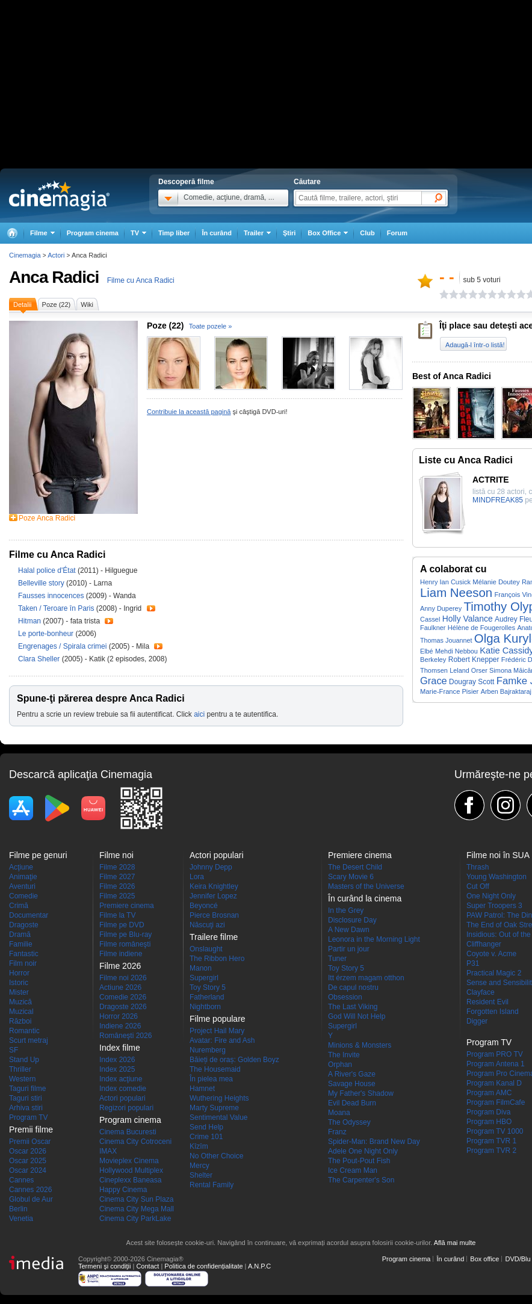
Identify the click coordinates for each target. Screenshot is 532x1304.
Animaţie (23, 877)
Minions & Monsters (359, 1045)
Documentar (28, 915)
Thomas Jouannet (446, 640)
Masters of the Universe (366, 886)
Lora (197, 877)
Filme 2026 (117, 886)
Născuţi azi (207, 925)
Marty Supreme (214, 1108)
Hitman (30, 621)
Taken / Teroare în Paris (56, 608)
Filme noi (116, 855)
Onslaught (206, 949)
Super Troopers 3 (494, 905)
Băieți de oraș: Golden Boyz (234, 1059)
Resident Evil (487, 1002)
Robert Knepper (474, 659)
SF (13, 1050)
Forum (397, 232)
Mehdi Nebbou (456, 651)
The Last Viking (353, 1007)
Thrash (477, 867)
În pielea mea (211, 1079)
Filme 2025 (117, 896)
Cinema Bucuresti (127, 1132)
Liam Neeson (456, 592)
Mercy (199, 1165)
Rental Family (212, 1185)
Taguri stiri (25, 1098)
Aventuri (22, 886)
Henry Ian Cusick (445, 582)
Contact (147, 1266)
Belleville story (42, 583)
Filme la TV (117, 915)
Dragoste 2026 (123, 1007)
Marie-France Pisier (449, 691)
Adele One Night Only (363, 1151)
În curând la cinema (364, 898)
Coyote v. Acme (491, 954)
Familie (20, 944)
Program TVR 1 (491, 1141)
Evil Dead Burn (352, 1103)
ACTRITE (490, 479)
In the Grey (345, 910)
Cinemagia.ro (59, 196)
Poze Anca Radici (47, 518)
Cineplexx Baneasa (130, 1180)
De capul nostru (353, 987)
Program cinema (93, 232)
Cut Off (477, 886)
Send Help (206, 1127)
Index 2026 (117, 1059)
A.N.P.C (259, 1266)
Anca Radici (54, 277)
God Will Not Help (356, 1016)
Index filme (119, 1047)
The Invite (344, 1055)
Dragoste (24, 925)
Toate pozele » (210, 326)
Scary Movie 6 (351, 877)
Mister (19, 992)
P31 (472, 963)
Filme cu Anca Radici (141, 280)
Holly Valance (467, 618)
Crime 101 (206, 1137)
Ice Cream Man (352, 1170)
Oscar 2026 (27, 1151)
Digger (476, 1021)
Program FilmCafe (495, 1102)
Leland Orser (468, 670)
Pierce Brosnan (214, 915)
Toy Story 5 (208, 987)
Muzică (20, 1002)
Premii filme (31, 1129)
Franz (337, 1132)
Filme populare (218, 1019)
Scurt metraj (28, 1040)
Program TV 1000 (495, 1131)
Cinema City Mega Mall (136, 1209)
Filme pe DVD (121, 925)
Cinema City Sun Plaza (136, 1199)
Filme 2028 (117, 867)
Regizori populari (126, 1108)
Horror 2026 (118, 1016)
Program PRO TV (494, 1054)
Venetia (21, 1218)
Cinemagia (25, 255)
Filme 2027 (117, 877)
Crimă (18, 905)
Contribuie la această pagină (188, 411)
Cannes (21, 1180)
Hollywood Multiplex (131, 1170)
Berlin (18, 1209)
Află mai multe (455, 1242)
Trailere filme (214, 937)
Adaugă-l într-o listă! (474, 344)
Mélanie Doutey (495, 582)
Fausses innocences (52, 596)
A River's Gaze (352, 1074)
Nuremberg (208, 1050)
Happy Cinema (123, 1189)
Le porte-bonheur (46, 633)
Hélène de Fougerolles (481, 627)
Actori (56, 255)
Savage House (352, 1084)
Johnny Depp (211, 867)
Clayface (480, 992)
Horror (19, 973)
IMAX (108, 1151)
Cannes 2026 (30, 1189)
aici (199, 714)
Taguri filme (27, 1088)
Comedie (23, 896)
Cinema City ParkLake (135, 1218)
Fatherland (207, 997)
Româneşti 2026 (125, 1035)
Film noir (23, 963)
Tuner (337, 958)
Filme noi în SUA (498, 855)
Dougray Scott (471, 682)
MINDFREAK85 (497, 500)
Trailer (151, 608)
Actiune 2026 (120, 987)
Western (22, 1079)
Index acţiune (120, 1079)
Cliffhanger (483, 944)
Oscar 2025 (27, 1161)
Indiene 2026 (120, 1026)
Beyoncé (204, 905)
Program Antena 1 (495, 1064)
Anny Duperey (441, 608)
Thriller (20, 1069)
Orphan (340, 1064)
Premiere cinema (126, 905)
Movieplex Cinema (129, 1161)
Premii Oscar (30, 1141)
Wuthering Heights (219, 1098)
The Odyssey (349, 1122)
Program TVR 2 (491, 1150)
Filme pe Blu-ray (125, 934)
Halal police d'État (48, 570)
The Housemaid (215, 1069)
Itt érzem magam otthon (366, 978)
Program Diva (488, 1112)
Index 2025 (117, 1069)
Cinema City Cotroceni (135, 1141)
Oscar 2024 (27, 1170)
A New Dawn (349, 929)
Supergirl (204, 978)
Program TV (28, 1117)
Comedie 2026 (122, 997)
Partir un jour (349, 949)
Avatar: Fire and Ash (222, 1040)
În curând (217, 232)
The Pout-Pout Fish (359, 1161)
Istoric (18, 982)
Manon (201, 968)
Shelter (201, 1175)
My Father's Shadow (361, 1093)
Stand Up (24, 1059)
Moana (339, 1112)
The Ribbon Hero (217, 958)
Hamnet (202, 1088)
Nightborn (205, 1007)
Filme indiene (120, 954)
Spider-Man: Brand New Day (374, 1141)
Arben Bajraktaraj (506, 691)
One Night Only (491, 896)
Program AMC (489, 1093)
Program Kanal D (494, 1083)
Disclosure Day (352, 920)
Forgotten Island (492, 1011)
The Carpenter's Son (361, 1180)
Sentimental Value (219, 1117)
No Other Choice (216, 1156)
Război (20, 1021)
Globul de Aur (31, 1199)
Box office (484, 1258)
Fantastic (24, 954)
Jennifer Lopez (213, 896)
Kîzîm (199, 1146)
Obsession (345, 997)
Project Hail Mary (217, 1031)
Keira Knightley (214, 886)
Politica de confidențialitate (203, 1266)
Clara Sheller (40, 659)
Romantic (24, 1031)
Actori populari (122, 1098)
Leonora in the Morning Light (374, 939)
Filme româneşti (124, 944)
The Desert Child (355, 867)
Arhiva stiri (26, 1108)
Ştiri (289, 232)
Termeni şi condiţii (104, 1266)
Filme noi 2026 (123, 978)
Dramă (20, 934)
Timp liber (174, 232)
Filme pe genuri (38, 855)
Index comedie (122, 1088)
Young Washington (496, 877)
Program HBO (489, 1121)
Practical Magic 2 (493, 973)
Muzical (21, 1011)
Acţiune (21, 867)
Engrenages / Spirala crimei (62, 646)
